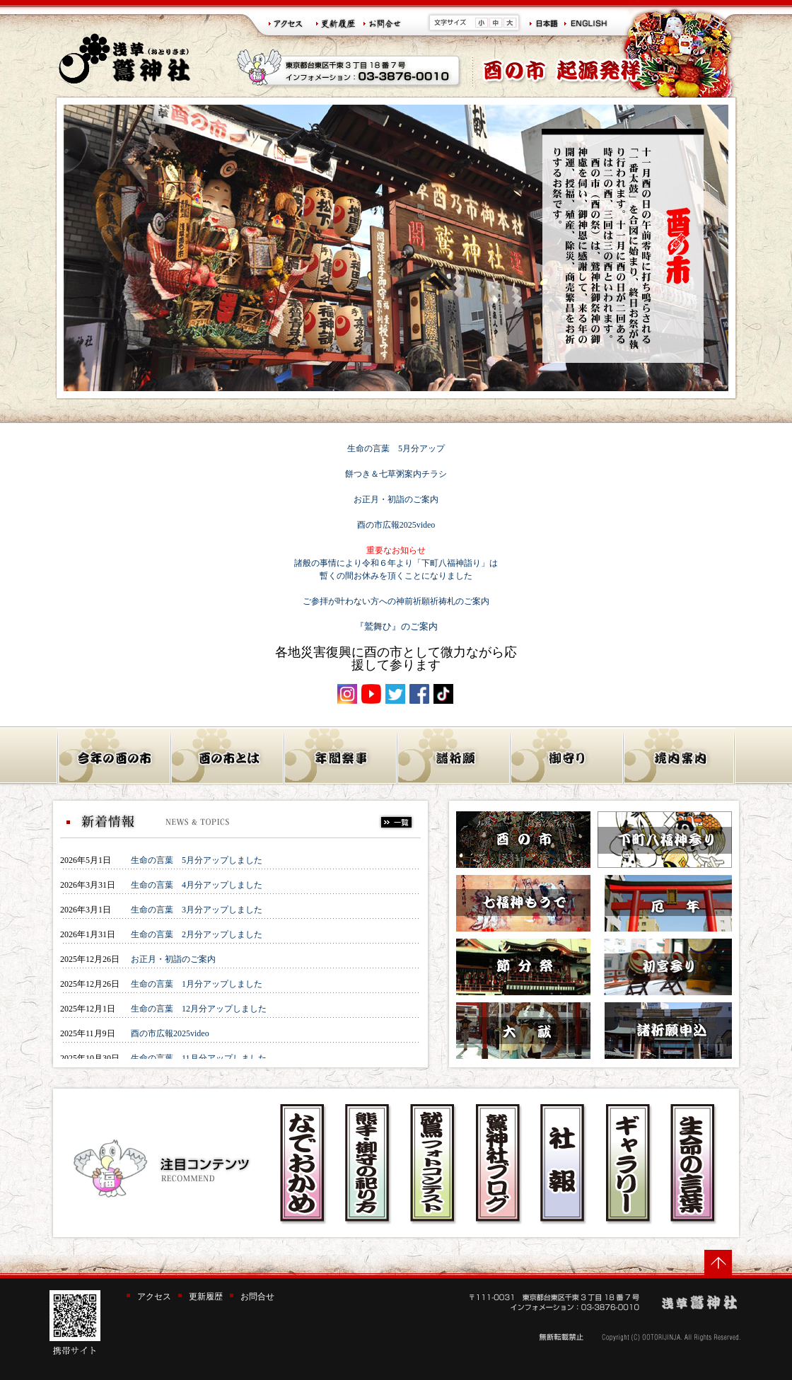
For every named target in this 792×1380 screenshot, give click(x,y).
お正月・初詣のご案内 (396, 499)
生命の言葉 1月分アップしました (196, 984)
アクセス (154, 1296)
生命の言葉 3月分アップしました (196, 910)
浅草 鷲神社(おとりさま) (125, 58)
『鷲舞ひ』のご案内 (396, 626)
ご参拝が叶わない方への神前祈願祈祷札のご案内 (396, 601)
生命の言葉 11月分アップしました (199, 1058)
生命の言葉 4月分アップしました (196, 885)
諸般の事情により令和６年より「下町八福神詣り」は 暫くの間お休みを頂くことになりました (396, 563)
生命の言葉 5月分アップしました (196, 860)
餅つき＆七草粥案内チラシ (396, 474)
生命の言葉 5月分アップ (396, 448)
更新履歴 (206, 1296)
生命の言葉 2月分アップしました (196, 934)
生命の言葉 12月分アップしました (199, 1009)
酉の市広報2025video (396, 525)
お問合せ (257, 1296)
